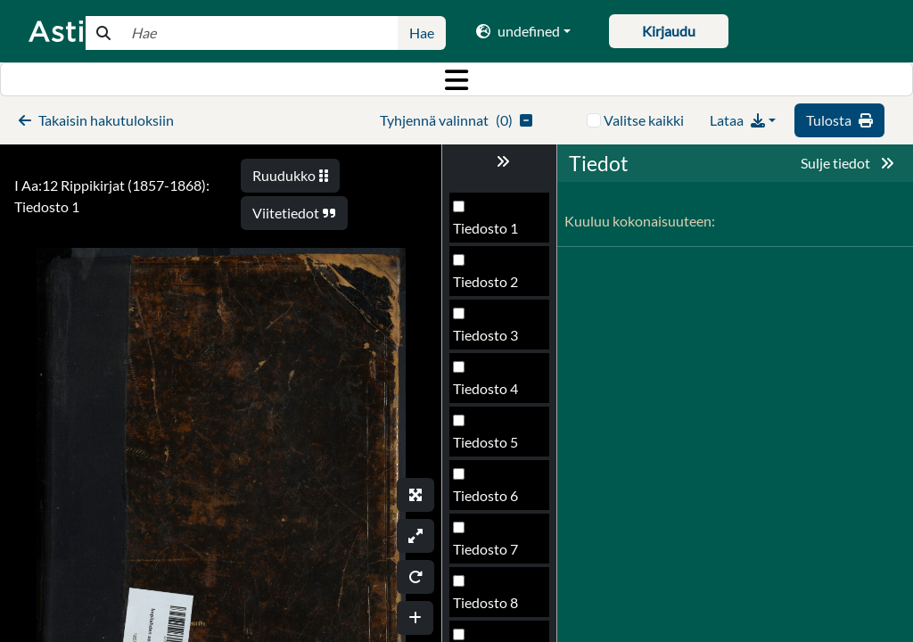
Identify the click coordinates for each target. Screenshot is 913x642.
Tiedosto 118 (493, 500)
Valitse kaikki (644, 119)
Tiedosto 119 (493, 554)
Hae (421, 32)
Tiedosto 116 (493, 393)
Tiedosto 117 (493, 447)
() (456, 119)
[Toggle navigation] (456, 79)
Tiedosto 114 (493, 286)
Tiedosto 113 (493, 233)
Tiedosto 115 (493, 340)
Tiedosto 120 (493, 607)
